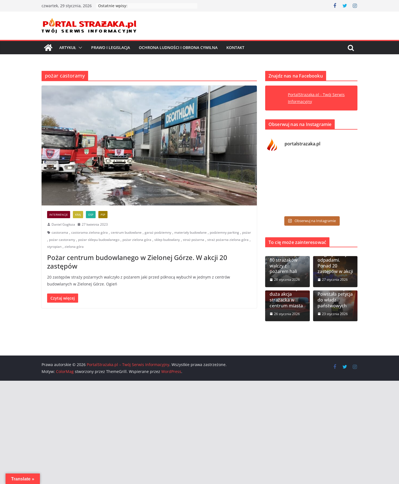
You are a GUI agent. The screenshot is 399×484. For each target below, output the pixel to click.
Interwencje (58, 215)
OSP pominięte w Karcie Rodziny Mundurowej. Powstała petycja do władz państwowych (335, 291)
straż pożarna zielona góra (228, 239)
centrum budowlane (126, 232)
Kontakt (235, 47)
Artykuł (67, 47)
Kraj (78, 215)
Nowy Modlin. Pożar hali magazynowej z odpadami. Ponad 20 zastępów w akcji (335, 257)
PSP (103, 215)
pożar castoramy (62, 239)
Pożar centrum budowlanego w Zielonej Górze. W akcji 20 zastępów (137, 262)
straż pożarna (193, 239)
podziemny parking (224, 232)
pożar (246, 232)
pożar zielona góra (136, 239)
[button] (79, 48)
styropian (54, 246)
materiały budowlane (190, 232)
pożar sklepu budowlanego (98, 239)
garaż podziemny (158, 232)
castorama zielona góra (89, 232)
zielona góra (74, 246)
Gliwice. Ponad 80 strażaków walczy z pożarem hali (285, 262)
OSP (90, 215)
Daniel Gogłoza (63, 224)
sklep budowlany (167, 239)
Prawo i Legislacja (110, 47)
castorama (60, 232)
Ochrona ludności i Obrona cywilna (178, 47)
